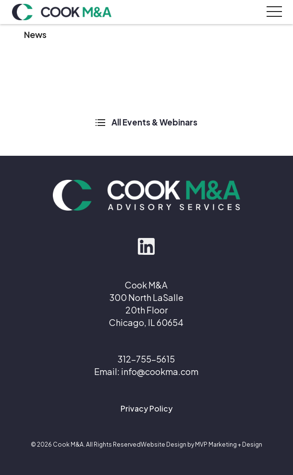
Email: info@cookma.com (146, 371)
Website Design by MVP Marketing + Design (201, 444)
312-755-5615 (146, 358)
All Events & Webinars (146, 122)
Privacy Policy (146, 408)
